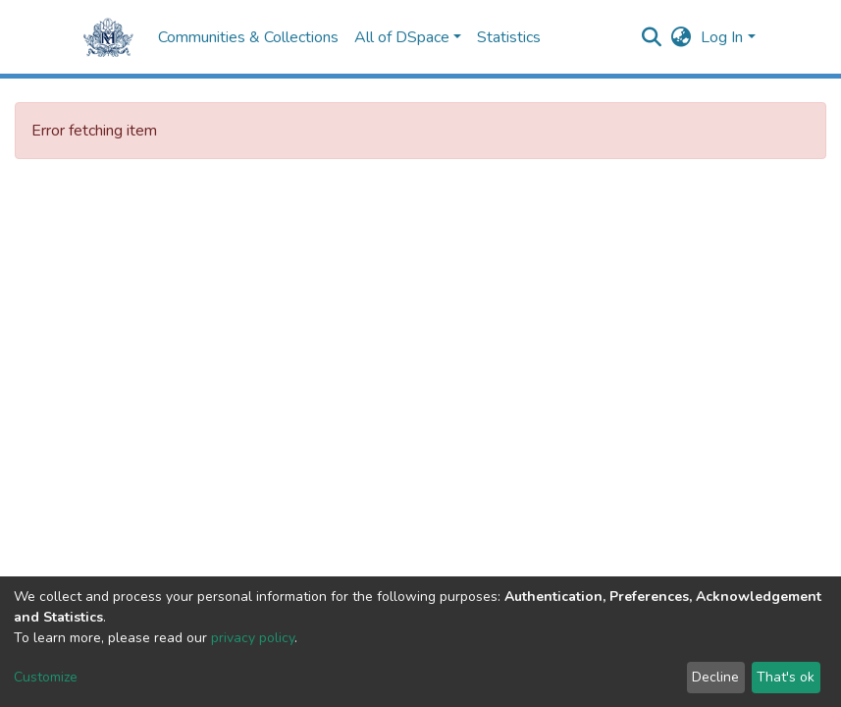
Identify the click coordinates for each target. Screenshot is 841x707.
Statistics (509, 37)
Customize (46, 677)
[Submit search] (651, 37)
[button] (680, 37)
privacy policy (252, 637)
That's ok (786, 677)
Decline (715, 677)
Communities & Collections (248, 37)
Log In (722, 37)
